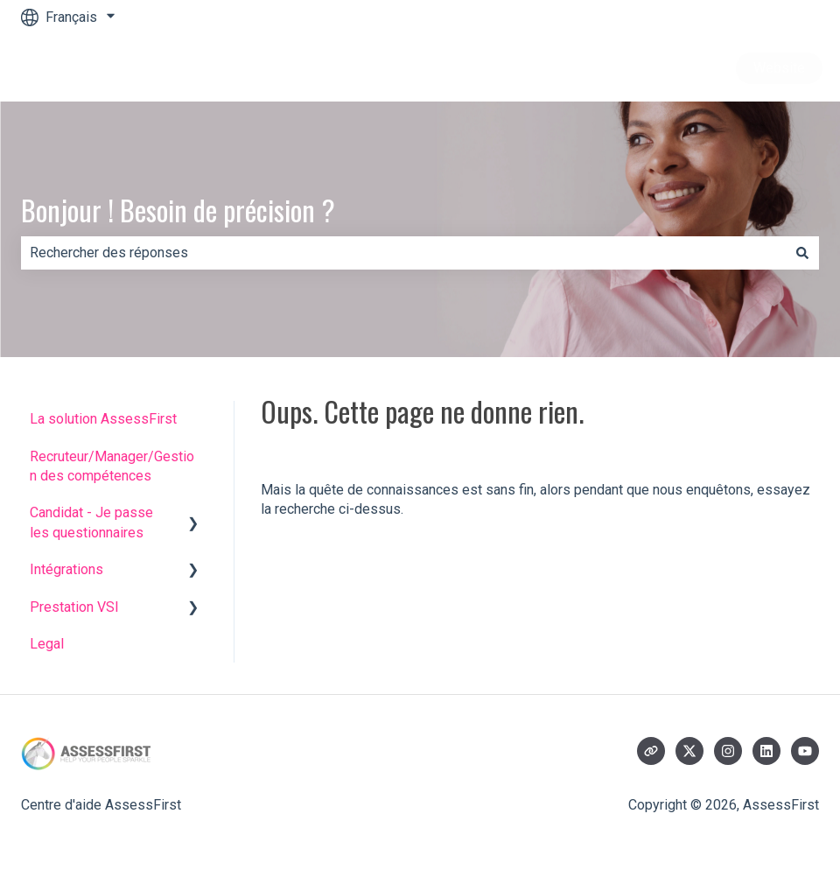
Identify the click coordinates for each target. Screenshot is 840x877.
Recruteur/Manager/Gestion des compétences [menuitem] (112, 466)
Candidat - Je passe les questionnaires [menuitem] (91, 522)
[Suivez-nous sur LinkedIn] (766, 751)
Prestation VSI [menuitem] (74, 607)
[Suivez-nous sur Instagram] (728, 751)
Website (779, 68)
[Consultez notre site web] (651, 751)
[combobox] (403, 253)
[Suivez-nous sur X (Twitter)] (690, 751)
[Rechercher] (802, 253)
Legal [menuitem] (47, 643)
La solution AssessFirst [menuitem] (103, 418)
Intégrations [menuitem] (66, 569)
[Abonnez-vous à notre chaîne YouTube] (805, 751)
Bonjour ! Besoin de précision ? (178, 209)
